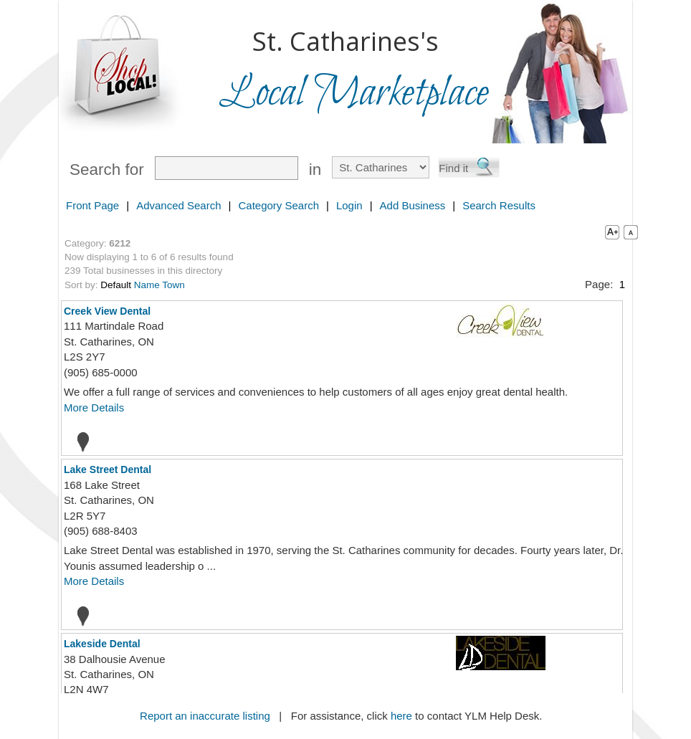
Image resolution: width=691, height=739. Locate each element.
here (401, 716)
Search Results (498, 205)
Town (173, 285)
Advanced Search (178, 205)
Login (349, 205)
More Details (94, 407)
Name (147, 285)
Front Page (92, 205)
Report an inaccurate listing (205, 716)
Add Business (413, 205)
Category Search (278, 205)
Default (115, 285)
